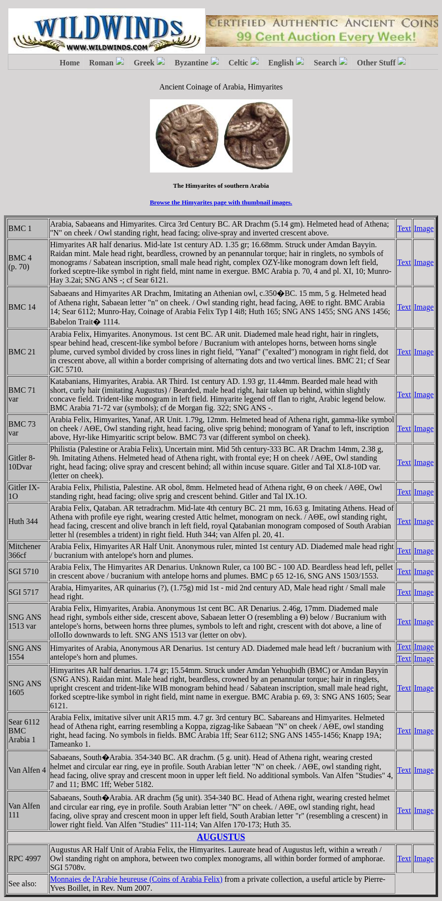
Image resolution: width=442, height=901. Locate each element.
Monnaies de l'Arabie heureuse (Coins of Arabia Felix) (136, 879)
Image (424, 228)
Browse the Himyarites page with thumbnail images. (221, 202)
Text (404, 228)
